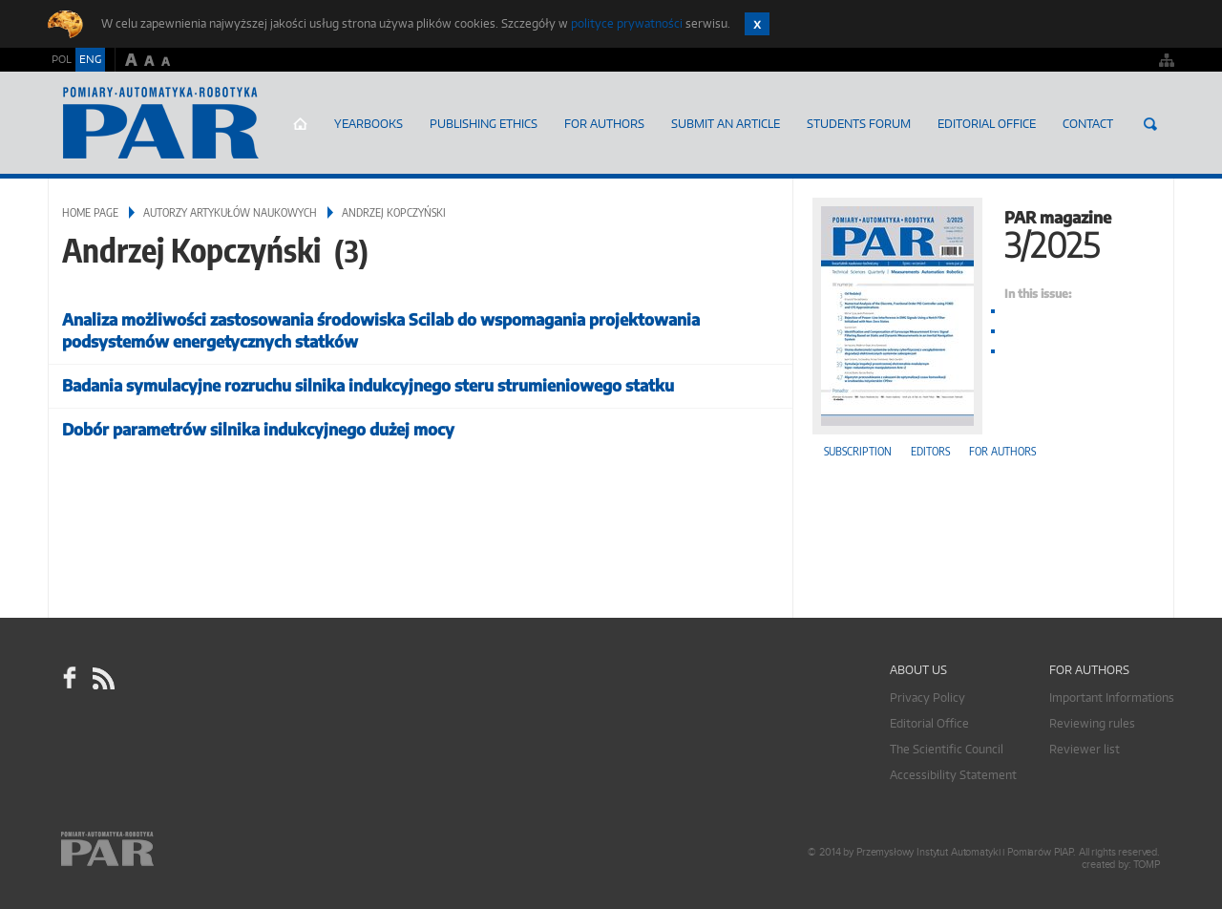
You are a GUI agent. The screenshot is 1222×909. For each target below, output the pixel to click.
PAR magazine (983, 232)
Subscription (858, 451)
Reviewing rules (1092, 723)
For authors (1002, 451)
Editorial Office (987, 123)
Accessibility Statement (953, 775)
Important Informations (1111, 697)
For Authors (604, 123)
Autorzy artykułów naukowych (230, 212)
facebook (69, 678)
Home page (300, 124)
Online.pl (162, 849)
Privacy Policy (927, 697)
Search (1150, 124)
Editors (930, 451)
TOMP (1146, 864)
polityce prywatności (627, 23)
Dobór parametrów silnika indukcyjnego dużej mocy (258, 429)
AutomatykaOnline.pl (161, 123)
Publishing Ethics (483, 123)
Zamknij (757, 23)
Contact (1088, 123)
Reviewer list (1084, 749)
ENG (90, 59)
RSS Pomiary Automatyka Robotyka (102, 678)
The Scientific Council (946, 749)
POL (62, 59)
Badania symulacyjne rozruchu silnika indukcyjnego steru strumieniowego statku (368, 385)
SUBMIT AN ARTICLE (725, 123)
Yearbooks (368, 123)
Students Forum (859, 123)
